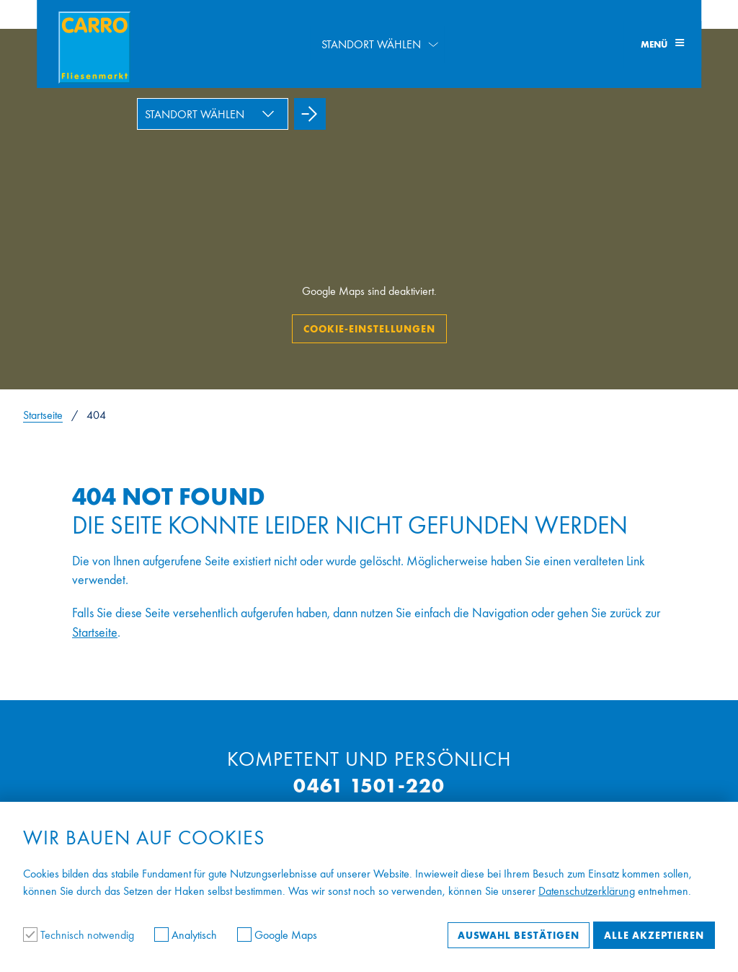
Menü (662, 44)
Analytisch (187, 935)
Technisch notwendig (80, 935)
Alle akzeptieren (654, 935)
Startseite (43, 415)
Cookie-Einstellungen (369, 328)
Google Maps (277, 935)
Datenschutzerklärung (586, 891)
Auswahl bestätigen (518, 935)
